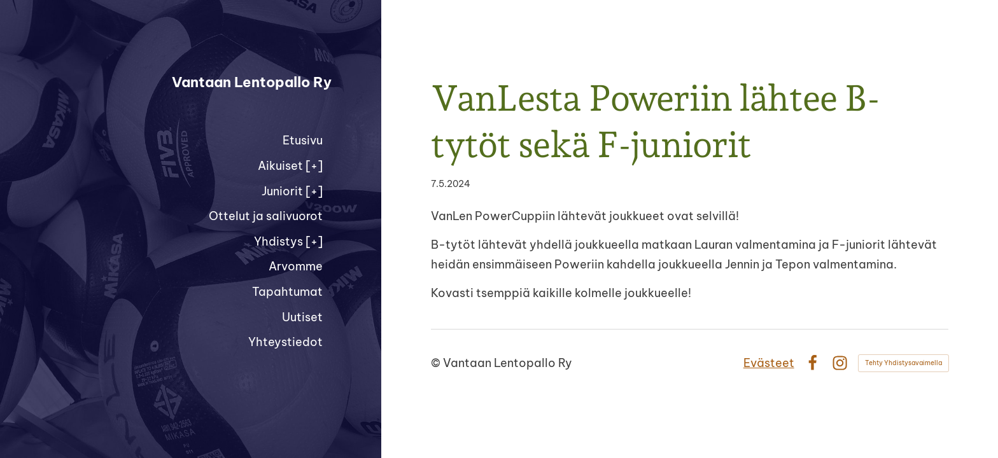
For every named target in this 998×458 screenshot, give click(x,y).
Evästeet (768, 363)
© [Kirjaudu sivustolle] (437, 363)
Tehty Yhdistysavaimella (903, 363)
